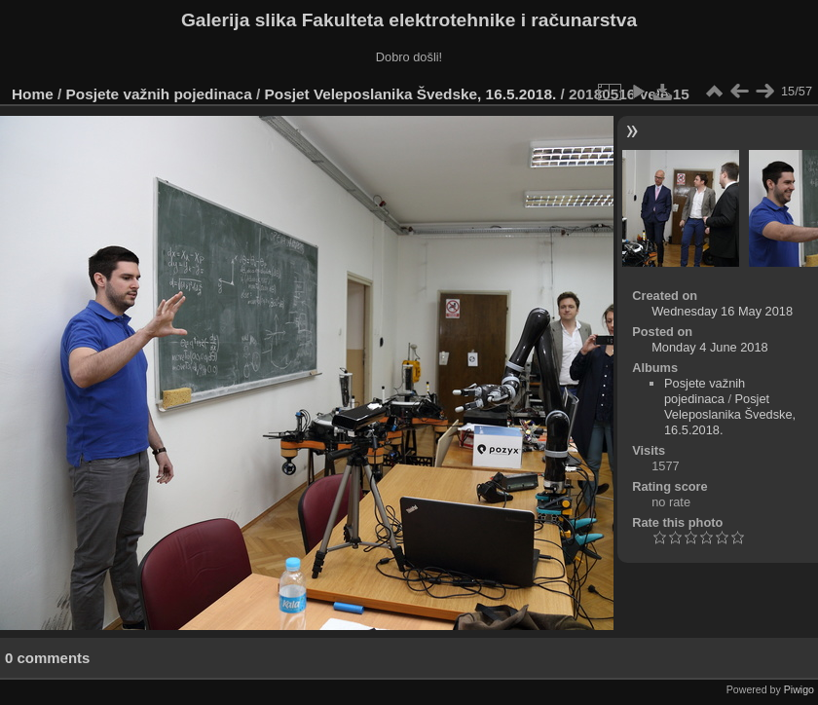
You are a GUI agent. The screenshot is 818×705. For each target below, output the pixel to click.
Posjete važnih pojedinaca (159, 94)
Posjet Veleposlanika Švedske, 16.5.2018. (411, 94)
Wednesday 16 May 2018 (722, 311)
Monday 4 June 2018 (709, 347)
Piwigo (799, 689)
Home (33, 94)
